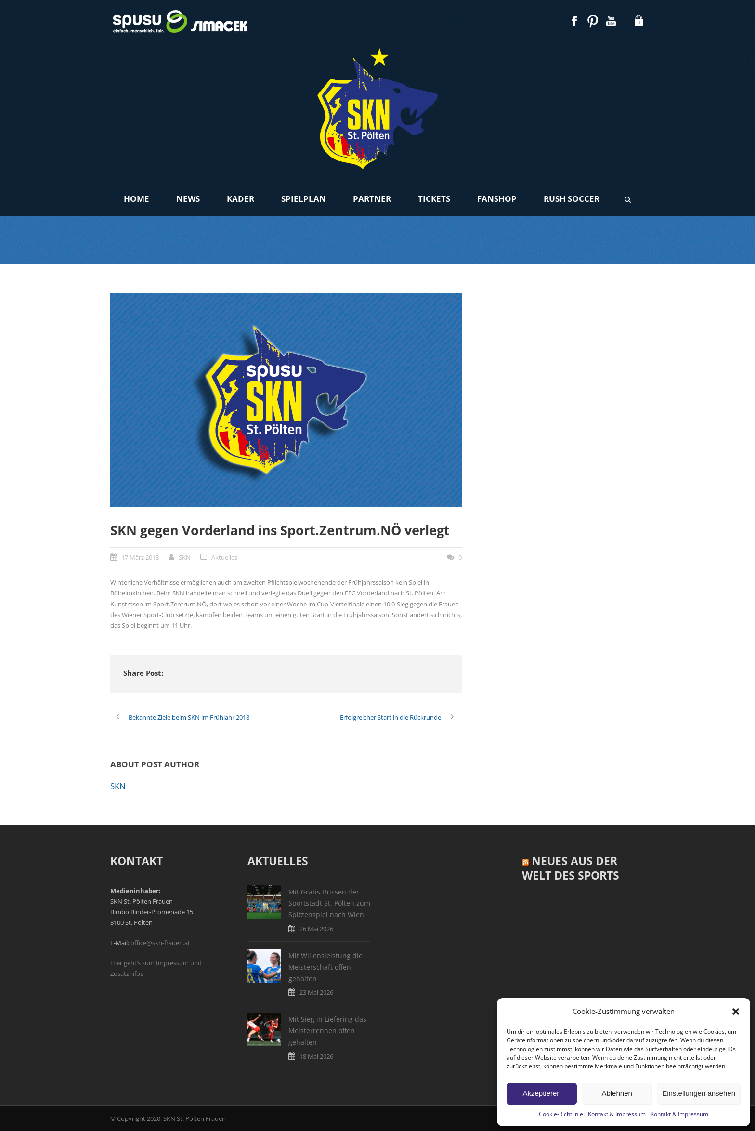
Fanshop (497, 198)
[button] (736, 1011)
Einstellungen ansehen (698, 1093)
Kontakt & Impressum (617, 1114)
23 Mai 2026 (316, 992)
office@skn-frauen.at (160, 942)
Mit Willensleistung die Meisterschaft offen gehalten (325, 967)
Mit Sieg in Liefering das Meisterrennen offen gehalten (327, 1030)
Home (136, 198)
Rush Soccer (571, 198)
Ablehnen (616, 1093)
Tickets (434, 198)
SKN (185, 557)
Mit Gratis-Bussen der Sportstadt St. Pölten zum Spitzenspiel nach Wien (329, 903)
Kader (240, 198)
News (188, 198)
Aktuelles (224, 557)
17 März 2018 (140, 557)
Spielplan (303, 198)
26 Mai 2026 (316, 928)
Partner (372, 198)
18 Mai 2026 (316, 1056)
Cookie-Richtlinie (561, 1114)
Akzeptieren (541, 1093)
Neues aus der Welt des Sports (570, 868)
